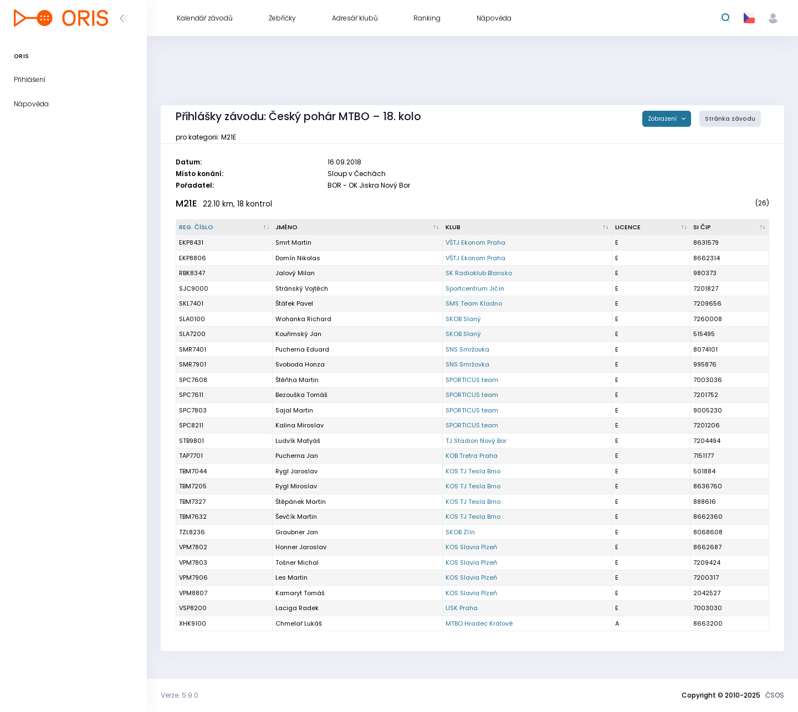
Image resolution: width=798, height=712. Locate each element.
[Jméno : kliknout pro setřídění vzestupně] (357, 227)
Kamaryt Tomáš (300, 593)
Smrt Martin (293, 242)
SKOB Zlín (460, 532)
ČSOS (774, 695)
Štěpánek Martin (300, 501)
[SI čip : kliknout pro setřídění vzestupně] (729, 227)
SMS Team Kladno (474, 303)
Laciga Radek (297, 607)
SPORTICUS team (472, 379)
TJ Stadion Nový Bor (476, 440)
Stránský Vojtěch (301, 288)
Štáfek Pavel (294, 303)
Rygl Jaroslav (296, 471)
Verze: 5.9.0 (179, 695)
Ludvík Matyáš (297, 440)
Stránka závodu (730, 119)
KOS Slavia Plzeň (471, 547)
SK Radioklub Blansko (479, 273)
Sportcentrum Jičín (475, 288)
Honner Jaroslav (300, 547)
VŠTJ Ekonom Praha (475, 242)
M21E (186, 203)
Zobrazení (663, 119)
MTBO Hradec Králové (479, 623)
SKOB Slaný (463, 318)
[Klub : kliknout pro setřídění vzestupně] (527, 227)
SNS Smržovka (467, 349)
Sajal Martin (294, 410)
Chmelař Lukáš (298, 623)
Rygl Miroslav (296, 486)
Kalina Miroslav (299, 425)
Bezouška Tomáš (301, 394)
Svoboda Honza (300, 364)
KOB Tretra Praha (472, 455)
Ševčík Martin (296, 516)
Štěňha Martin (297, 379)
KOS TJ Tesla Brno (473, 471)
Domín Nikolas (297, 258)
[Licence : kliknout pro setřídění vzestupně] (651, 227)
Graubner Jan (296, 532)
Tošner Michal (297, 562)
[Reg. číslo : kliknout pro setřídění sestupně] (224, 227)
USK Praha (462, 607)
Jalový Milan (295, 273)
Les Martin (291, 577)
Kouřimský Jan (298, 333)
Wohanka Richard (303, 318)
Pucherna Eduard (302, 349)
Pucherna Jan (296, 455)
